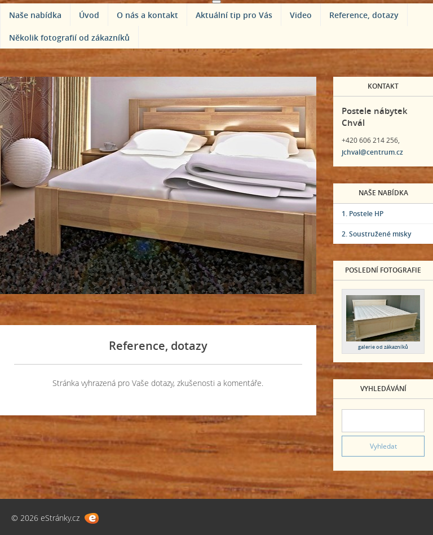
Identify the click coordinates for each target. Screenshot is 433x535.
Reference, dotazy (364, 15)
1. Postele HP (362, 213)
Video (301, 15)
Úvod (89, 15)
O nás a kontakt (147, 15)
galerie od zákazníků (383, 346)
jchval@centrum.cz (372, 152)
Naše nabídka (35, 15)
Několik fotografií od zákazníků (69, 37)
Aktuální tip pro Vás (234, 15)
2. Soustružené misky (376, 234)
